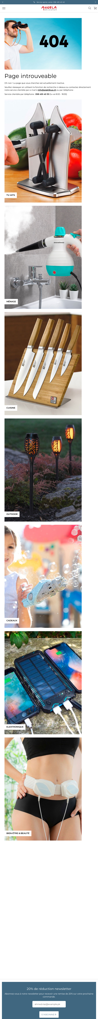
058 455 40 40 (59, 2)
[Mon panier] (94, 8)
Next (95, 2)
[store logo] (49, 8)
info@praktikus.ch (47, 90)
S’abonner (49, 1014)
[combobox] (91, 10)
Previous (3, 2)
